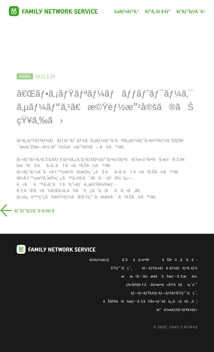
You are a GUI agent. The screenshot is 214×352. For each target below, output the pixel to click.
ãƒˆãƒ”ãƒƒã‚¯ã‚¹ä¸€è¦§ (34, 35)
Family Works (53, 11)
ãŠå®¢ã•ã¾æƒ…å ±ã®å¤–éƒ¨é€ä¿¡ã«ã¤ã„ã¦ (150, 301)
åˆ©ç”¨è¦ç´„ (121, 267)
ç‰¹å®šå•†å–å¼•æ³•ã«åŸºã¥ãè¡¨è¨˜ (161, 284)
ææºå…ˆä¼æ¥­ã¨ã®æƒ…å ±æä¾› (159, 276)
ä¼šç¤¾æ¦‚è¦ (100, 259)
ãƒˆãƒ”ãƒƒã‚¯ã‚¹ (191, 11)
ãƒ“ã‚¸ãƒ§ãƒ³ (157, 11)
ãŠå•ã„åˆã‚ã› (179, 259)
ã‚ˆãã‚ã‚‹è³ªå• (137, 259)
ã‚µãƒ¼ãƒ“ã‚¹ (126, 11)
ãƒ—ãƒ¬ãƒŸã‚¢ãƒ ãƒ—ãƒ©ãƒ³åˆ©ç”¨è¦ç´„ (164, 292)
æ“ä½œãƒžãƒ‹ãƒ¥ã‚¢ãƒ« (177, 309)
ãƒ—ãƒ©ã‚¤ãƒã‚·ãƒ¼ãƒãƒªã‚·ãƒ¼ (169, 267)
